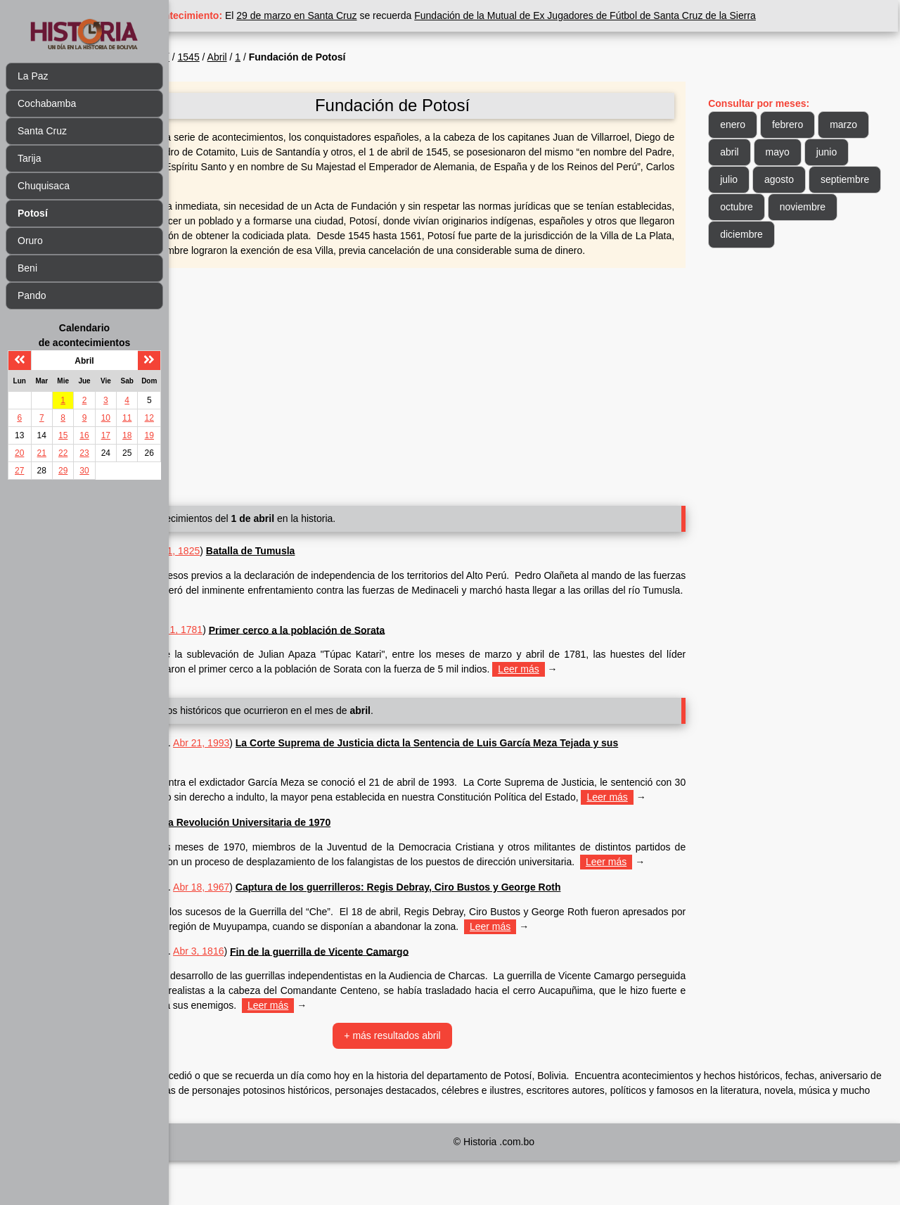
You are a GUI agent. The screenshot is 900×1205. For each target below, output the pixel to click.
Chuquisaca (44, 185)
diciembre (835, 234)
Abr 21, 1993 (287, 757)
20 (19, 453)
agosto (848, 179)
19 (149, 435)
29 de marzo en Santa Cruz (383, 15)
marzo (755, 152)
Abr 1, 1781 (263, 644)
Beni (27, 268)
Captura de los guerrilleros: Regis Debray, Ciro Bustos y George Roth (485, 931)
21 (41, 453)
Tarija (29, 158)
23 (84, 453)
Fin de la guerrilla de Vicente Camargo (405, 995)
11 (126, 418)
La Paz (33, 76)
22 (63, 453)
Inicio (202, 57)
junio (752, 179)
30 (84, 471)
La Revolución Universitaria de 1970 (333, 851)
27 (19, 471)
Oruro (30, 240)
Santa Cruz (42, 130)
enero (754, 124)
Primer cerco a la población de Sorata (383, 644)
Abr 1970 (222, 851)
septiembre (766, 206)
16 (84, 435)
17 (105, 435)
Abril (304, 57)
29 (63, 471)
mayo (853, 152)
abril (805, 152)
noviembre (765, 234)
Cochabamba (47, 103)
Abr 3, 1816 (284, 995)
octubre (833, 206)
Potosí (242, 57)
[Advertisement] (446, 396)
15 (63, 435)
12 (149, 418)
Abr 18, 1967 (287, 931)
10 (105, 418)
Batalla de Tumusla (337, 565)
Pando (32, 295)
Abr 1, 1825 (261, 565)
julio (797, 179)
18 (126, 435)
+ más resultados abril (446, 1079)
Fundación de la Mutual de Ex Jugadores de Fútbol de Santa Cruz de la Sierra (671, 15)
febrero (809, 124)
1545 (275, 57)
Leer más (393, 619)
